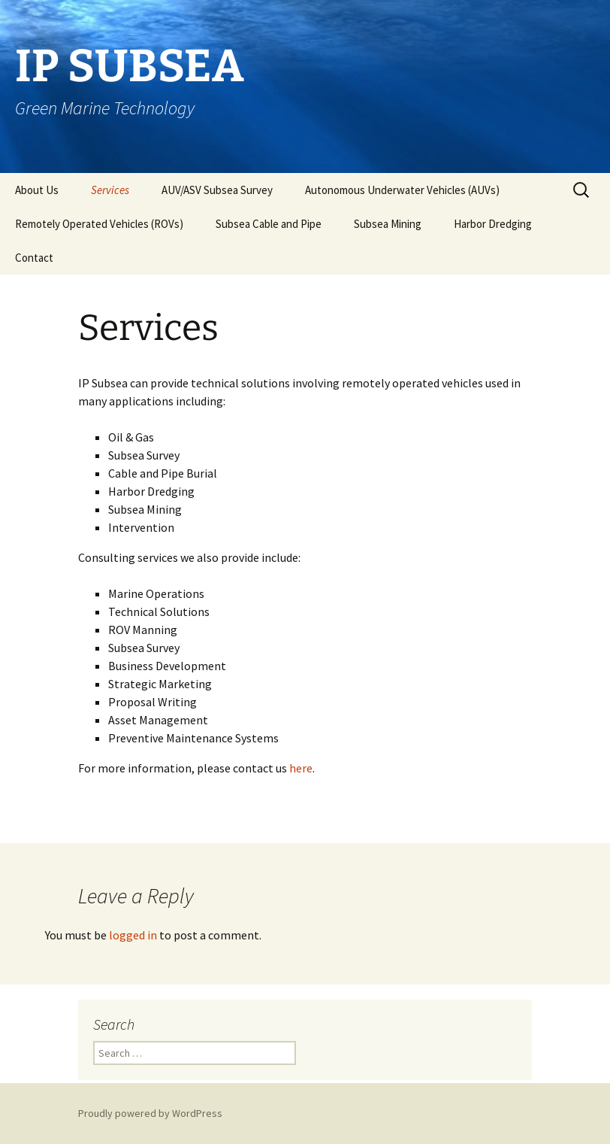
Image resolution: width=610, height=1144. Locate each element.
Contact (34, 257)
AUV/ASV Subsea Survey (217, 190)
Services (110, 190)
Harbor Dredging (493, 224)
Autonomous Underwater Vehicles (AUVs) (402, 190)
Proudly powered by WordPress (150, 1113)
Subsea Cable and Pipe (269, 224)
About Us (37, 190)
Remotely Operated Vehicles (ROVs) (99, 224)
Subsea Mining (387, 224)
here (301, 767)
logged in (133, 934)
